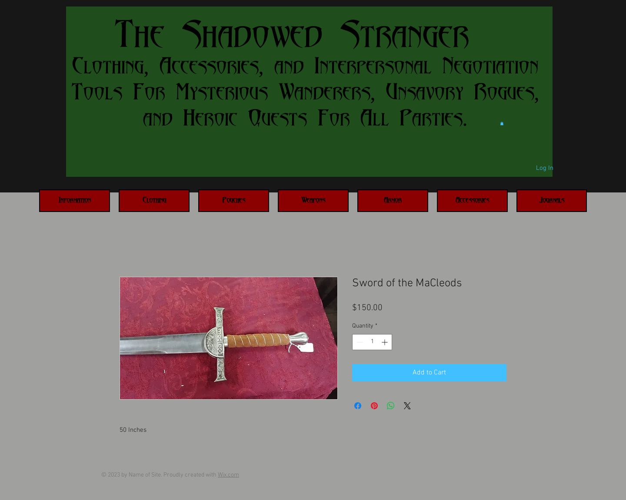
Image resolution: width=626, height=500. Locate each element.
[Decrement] (358, 342)
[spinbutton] (372, 342)
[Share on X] (407, 406)
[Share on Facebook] (358, 406)
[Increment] (385, 342)
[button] (501, 123)
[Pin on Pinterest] (374, 406)
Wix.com (228, 475)
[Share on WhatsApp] (391, 406)
